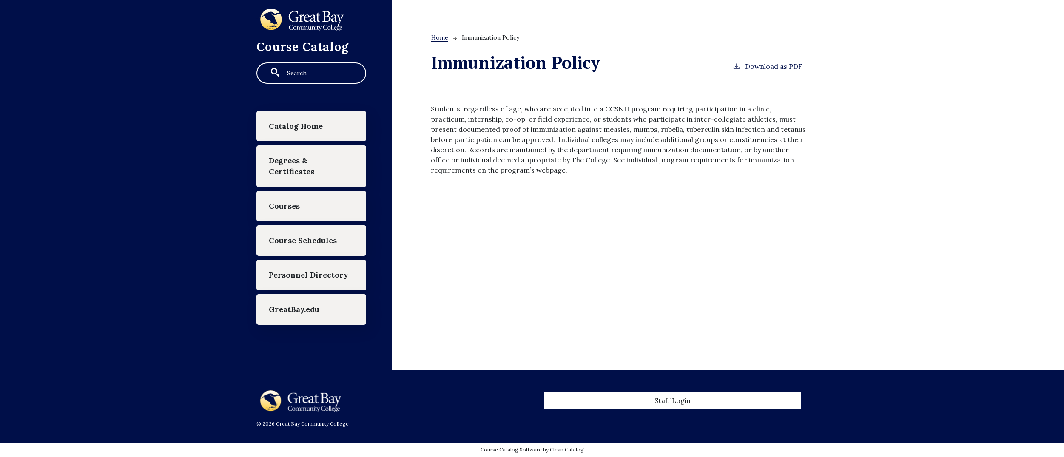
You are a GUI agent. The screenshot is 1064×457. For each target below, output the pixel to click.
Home (439, 37)
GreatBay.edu (294, 309)
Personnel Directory (308, 275)
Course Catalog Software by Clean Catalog (532, 449)
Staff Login (672, 400)
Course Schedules (303, 240)
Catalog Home (296, 126)
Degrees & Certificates (291, 166)
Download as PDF (767, 66)
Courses (284, 206)
